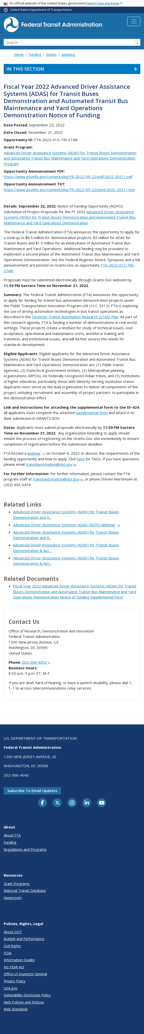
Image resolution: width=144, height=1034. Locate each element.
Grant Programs (17, 883)
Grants (51, 54)
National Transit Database (25, 890)
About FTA (12, 835)
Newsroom (13, 897)
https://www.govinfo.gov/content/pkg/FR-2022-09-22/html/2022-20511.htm (69, 189)
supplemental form (92, 412)
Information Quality (19, 960)
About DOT (13, 931)
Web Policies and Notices (24, 1002)
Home (19, 54)
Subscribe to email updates (32, 790)
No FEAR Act (14, 967)
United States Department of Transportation (41, 10)
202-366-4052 (36, 662)
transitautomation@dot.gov (51, 464)
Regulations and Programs (25, 849)
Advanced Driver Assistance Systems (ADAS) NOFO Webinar (67, 524)
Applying (68, 54)
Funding (35, 54)
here (81, 458)
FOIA (8, 953)
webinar (36, 453)
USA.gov (10, 988)
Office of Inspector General (25, 974)
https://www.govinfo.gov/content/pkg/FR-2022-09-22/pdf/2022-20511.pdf (68, 176)
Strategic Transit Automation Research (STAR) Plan (75, 316)
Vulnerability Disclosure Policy (27, 995)
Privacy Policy (14, 981)
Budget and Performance (24, 938)
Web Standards (16, 1009)
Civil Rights (12, 946)
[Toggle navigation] (133, 21)
